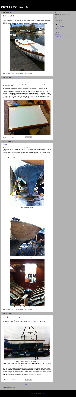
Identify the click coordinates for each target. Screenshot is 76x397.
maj (58, 24)
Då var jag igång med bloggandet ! (14, 317)
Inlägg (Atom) (12, 387)
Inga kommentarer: (19, 73)
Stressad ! (6, 145)
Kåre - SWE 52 (58, 38)
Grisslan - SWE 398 (59, 36)
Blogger (43, 393)
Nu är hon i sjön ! (8, 16)
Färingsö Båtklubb (32, 321)
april (59, 28)
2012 (57, 22)
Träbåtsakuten (57, 34)
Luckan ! (5, 81)
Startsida (27, 384)
